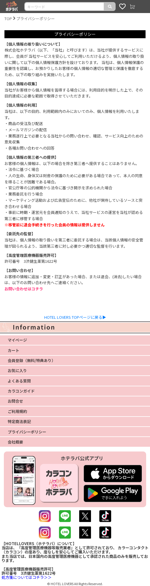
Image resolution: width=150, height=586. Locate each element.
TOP (8, 18)
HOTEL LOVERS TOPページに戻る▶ (75, 317)
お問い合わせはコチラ (23, 289)
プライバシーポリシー (35, 18)
